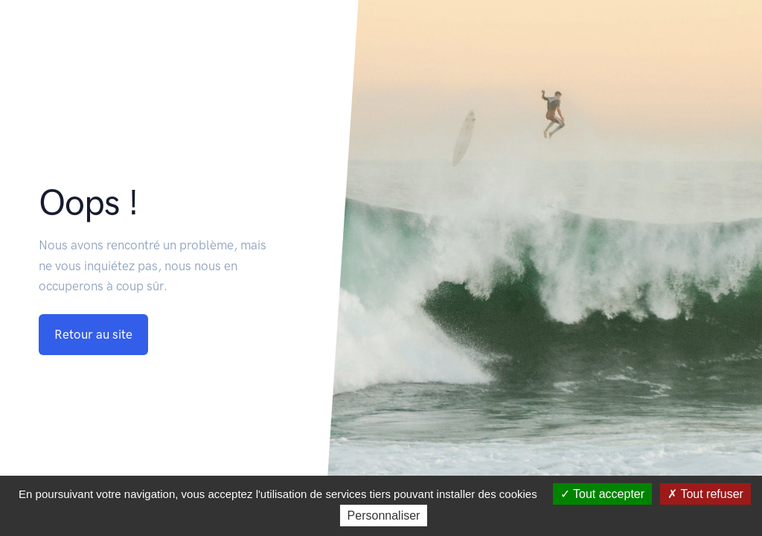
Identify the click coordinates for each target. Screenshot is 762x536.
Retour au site (93, 334)
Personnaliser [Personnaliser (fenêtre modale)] (384, 515)
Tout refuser (705, 494)
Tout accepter (602, 494)
